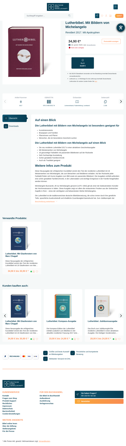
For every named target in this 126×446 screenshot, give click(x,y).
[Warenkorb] (116, 15)
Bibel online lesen (9, 423)
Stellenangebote (9, 429)
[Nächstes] (121, 101)
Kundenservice (10, 392)
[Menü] (115, 6)
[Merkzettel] (101, 15)
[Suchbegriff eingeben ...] (44, 15)
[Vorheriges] (4, 101)
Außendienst (45, 398)
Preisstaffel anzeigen (111, 41)
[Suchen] (69, 15)
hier (96, 81)
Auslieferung (45, 401)
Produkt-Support (9, 401)
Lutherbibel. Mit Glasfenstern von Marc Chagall (21, 255)
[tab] (14, 118)
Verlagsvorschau (46, 403)
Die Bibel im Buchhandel (50, 396)
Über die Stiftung (9, 426)
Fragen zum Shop (9, 398)
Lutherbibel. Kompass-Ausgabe (61, 321)
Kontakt (5, 396)
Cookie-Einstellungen (11, 414)
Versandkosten (91, 45)
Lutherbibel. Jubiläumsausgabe (102, 321)
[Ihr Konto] (106, 15)
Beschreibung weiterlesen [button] (46, 202)
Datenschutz (7, 409)
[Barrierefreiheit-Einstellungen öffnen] (121, 27)
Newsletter (82, 401)
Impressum (7, 406)
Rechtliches (7, 403)
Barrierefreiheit (8, 411)
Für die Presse (8, 431)
